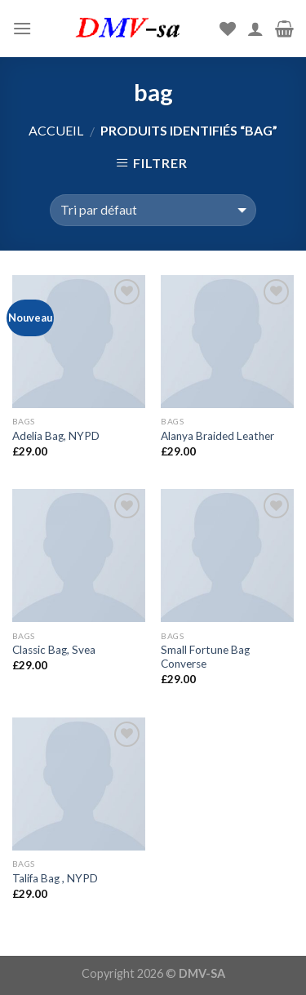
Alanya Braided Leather (217, 435)
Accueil (56, 130)
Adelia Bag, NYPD (56, 435)
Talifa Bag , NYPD (55, 878)
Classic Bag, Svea (53, 649)
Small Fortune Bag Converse (205, 657)
